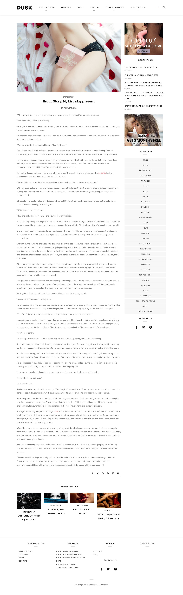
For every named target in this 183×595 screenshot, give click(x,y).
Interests (145, 202)
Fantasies (145, 181)
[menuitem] (157, 7)
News (81, 8)
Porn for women (115, 8)
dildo (56, 411)
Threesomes (145, 296)
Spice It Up (145, 285)
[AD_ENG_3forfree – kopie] (144, 145)
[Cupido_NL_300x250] (144, 54)
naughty (102, 173)
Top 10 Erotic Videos (145, 301)
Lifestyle (66, 8)
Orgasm (145, 238)
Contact (97, 551)
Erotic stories (46, 8)
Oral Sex (145, 233)
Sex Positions (145, 275)
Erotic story (145, 170)
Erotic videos (138, 8)
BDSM (145, 160)
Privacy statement (66, 564)
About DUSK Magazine (67, 551)
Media (145, 223)
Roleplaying (145, 249)
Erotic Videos (145, 176)
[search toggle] (164, 7)
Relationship (145, 244)
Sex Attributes (145, 259)
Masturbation (145, 217)
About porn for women (68, 555)
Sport (145, 291)
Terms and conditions (67, 567)
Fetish (145, 186)
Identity (145, 197)
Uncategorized (145, 311)
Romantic (145, 254)
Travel (145, 306)
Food (145, 191)
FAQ (95, 555)
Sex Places (145, 270)
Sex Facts (145, 264)
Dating (145, 165)
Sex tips (94, 8)
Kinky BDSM (145, 207)
